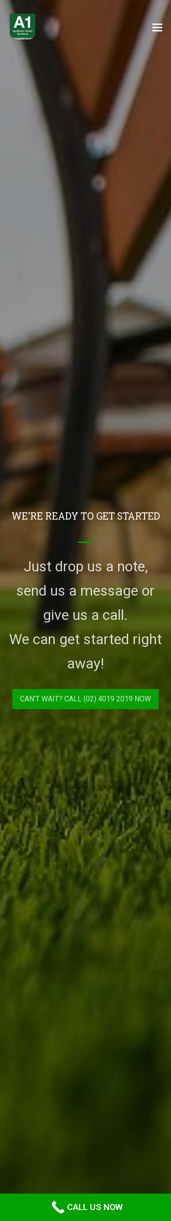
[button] (157, 27)
